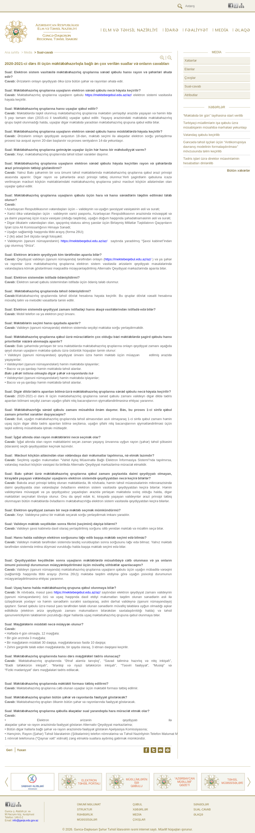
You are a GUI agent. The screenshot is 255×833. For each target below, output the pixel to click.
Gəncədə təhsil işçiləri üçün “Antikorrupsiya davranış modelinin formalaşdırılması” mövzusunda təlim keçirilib (214, 146)
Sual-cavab (193, 86)
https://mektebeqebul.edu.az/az (84, 241)
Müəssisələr (87, 819)
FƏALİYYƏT (196, 29)
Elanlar (190, 69)
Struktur (84, 809)
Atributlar (191, 95)
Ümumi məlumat (89, 804)
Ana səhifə (12, 52)
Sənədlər (201, 804)
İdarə (172, 29)
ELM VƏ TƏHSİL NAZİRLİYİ (130, 29)
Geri (9, 750)
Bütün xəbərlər (238, 170)
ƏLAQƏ (242, 29)
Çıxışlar (190, 78)
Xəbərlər (191, 60)
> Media (26, 52)
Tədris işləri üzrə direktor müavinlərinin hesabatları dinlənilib (211, 161)
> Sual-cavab (43, 52)
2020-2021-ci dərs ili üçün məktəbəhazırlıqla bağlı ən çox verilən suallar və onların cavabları (87, 63)
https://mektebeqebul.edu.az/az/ (108, 95)
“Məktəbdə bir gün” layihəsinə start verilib (213, 115)
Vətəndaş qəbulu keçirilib (201, 135)
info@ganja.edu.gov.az (25, 820)
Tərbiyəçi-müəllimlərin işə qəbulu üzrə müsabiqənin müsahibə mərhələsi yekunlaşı (215, 125)
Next (249, 782)
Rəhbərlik (85, 814)
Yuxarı (21, 750)
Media (221, 29)
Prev (6, 782)
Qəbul (137, 804)
